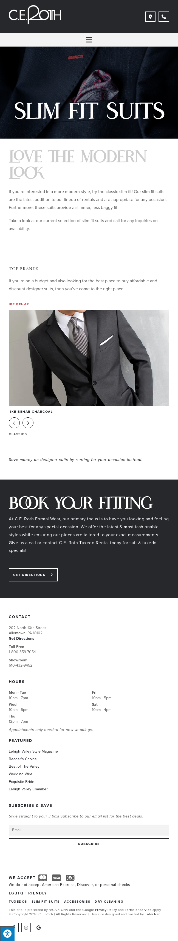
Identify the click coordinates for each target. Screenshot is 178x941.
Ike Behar (19, 305)
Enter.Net (152, 915)
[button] (27, 423)
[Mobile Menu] (89, 40)
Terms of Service (138, 910)
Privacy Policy (106, 910)
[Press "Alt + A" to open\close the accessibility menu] (7, 933)
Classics (18, 435)
